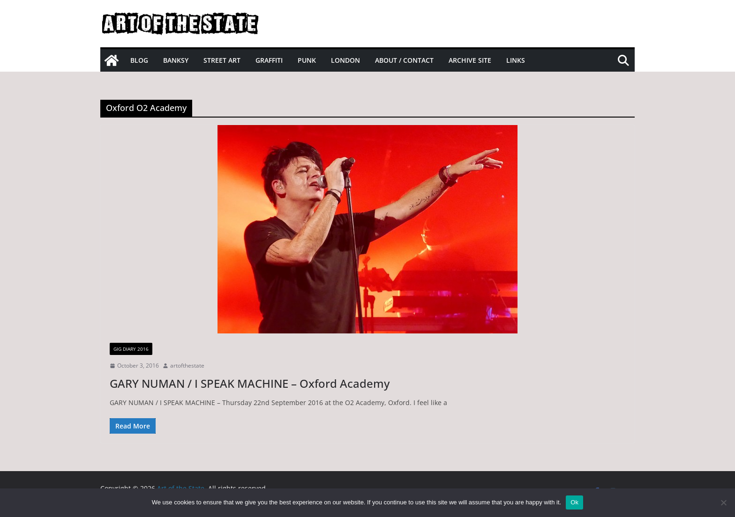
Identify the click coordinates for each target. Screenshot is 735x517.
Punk (307, 60)
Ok (574, 502)
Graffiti (269, 60)
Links (515, 60)
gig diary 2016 (131, 349)
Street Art (221, 60)
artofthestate (187, 365)
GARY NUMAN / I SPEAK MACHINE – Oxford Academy (250, 383)
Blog (139, 60)
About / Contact (404, 60)
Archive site (470, 60)
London (345, 60)
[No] (723, 502)
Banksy (175, 60)
